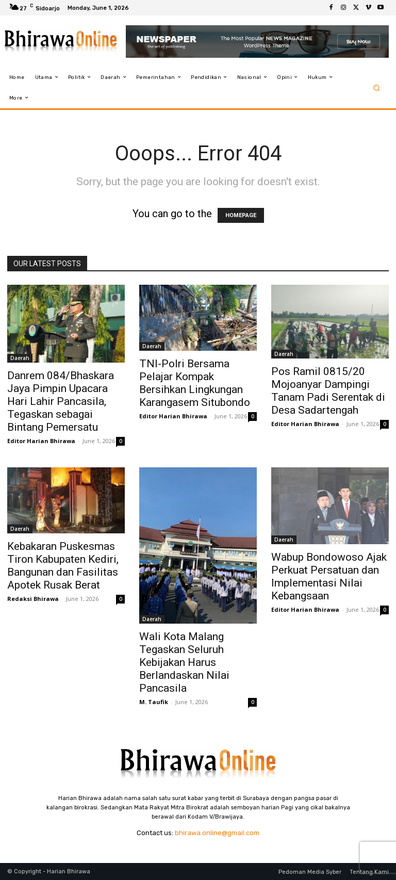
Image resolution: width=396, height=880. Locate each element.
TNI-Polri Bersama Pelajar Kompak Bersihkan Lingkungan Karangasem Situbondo (194, 383)
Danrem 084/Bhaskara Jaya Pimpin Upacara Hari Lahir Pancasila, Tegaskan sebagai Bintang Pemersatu (60, 401)
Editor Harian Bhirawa (41, 441)
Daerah (19, 358)
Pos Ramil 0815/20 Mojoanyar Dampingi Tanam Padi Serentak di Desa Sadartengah (328, 390)
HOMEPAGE (240, 215)
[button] (377, 87)
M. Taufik (153, 702)
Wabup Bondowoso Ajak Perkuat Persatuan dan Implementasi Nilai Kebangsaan (329, 576)
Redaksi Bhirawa (33, 598)
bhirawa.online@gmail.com (217, 833)
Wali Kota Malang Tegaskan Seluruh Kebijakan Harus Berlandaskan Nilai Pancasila (184, 662)
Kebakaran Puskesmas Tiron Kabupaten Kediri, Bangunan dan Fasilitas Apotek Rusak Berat (63, 565)
